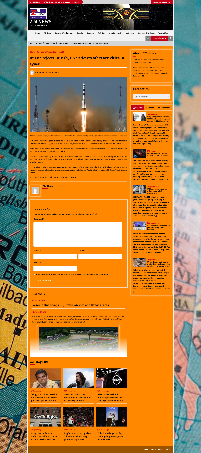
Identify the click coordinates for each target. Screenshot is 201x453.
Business (90, 33)
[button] (148, 38)
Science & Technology (64, 33)
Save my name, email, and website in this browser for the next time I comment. (73, 274)
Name (37, 250)
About (153, 449)
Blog (160, 449)
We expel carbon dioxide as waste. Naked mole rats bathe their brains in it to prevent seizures (158, 264)
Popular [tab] (137, 108)
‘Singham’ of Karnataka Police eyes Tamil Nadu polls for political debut (44, 397)
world (61, 52)
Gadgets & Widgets (146, 33)
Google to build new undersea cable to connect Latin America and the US (45, 436)
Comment (38, 219)
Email (81, 250)
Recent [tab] (150, 108)
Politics (101, 33)
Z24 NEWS (40, 21)
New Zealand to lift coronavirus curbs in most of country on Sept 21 (78, 397)
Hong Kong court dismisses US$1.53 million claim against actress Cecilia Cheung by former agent (158, 119)
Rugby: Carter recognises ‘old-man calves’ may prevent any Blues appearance (77, 436)
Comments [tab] (164, 108)
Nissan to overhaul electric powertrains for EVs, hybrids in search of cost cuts (110, 397)
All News (47, 33)
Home (37, 33)
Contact (167, 449)
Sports (80, 33)
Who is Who (163, 33)
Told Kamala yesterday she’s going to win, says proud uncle (110, 436)
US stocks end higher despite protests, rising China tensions (158, 228)
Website (37, 262)
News (32, 52)
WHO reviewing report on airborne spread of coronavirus (157, 191)
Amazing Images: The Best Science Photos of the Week (157, 154)
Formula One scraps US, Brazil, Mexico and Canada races (70, 305)
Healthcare (129, 33)
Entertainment (114, 33)
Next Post (39, 294)
